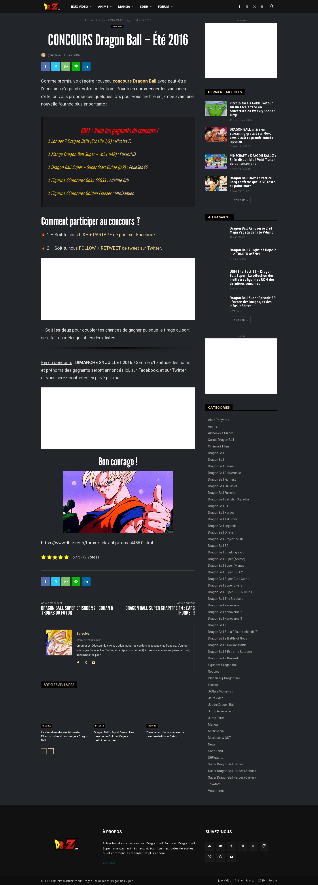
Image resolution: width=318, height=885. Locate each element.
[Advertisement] (118, 289)
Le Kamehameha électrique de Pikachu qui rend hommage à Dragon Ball (64, 736)
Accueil (89, 20)
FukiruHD (127, 154)
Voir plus (241, 200)
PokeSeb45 (138, 167)
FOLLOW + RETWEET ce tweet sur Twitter (120, 248)
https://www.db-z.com (88, 639)
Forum (165, 6)
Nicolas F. (123, 141)
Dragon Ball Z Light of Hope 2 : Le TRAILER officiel (253, 251)
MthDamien (124, 193)
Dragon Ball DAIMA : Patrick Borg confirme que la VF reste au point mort (252, 181)
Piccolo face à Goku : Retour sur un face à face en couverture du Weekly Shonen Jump (253, 108)
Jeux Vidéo (81, 6)
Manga (126, 6)
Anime (105, 6)
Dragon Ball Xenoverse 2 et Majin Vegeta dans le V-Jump (251, 230)
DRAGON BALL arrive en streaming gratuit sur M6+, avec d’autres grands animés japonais (251, 135)
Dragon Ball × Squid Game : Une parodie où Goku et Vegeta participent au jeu (114, 736)
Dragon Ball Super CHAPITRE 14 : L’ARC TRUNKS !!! (160, 610)
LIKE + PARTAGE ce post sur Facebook (117, 234)
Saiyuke (55, 55)
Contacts (109, 862)
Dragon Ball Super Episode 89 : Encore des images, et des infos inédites (253, 301)
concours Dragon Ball (134, 81)
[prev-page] (44, 751)
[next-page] (51, 751)
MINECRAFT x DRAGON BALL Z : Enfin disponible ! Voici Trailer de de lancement (253, 159)
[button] (271, 7)
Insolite (100, 20)
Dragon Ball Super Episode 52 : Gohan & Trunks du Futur (77, 610)
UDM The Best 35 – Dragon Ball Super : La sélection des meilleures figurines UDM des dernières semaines (252, 277)
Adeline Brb (119, 180)
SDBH (146, 6)
